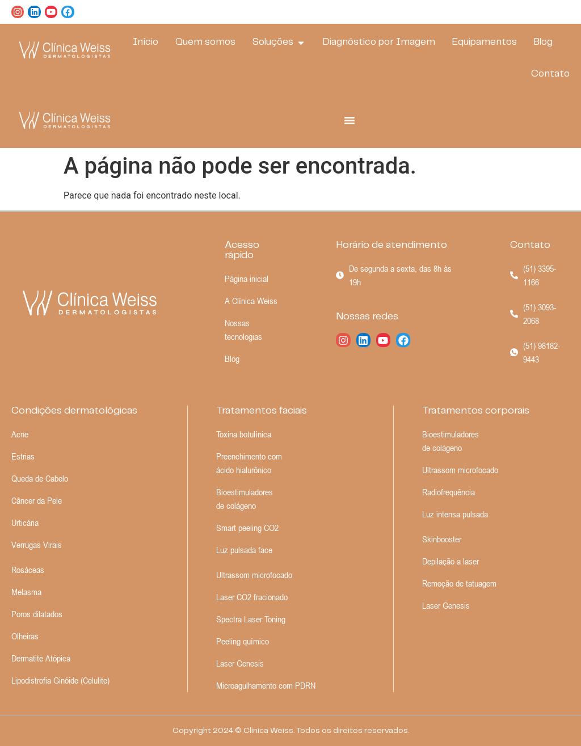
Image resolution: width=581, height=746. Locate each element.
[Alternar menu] (349, 120)
